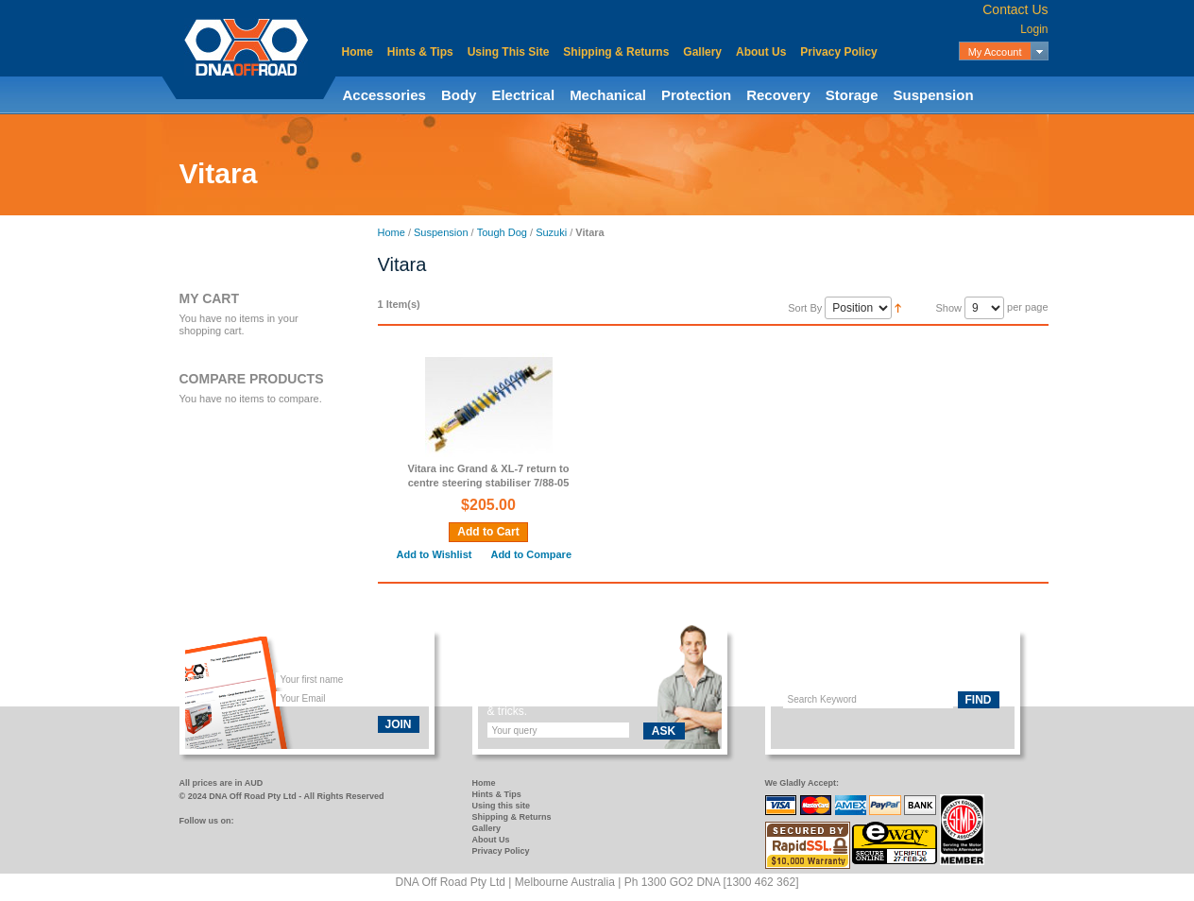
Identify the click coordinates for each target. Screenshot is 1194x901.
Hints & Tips (420, 52)
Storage (852, 95)
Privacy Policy (838, 52)
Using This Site (509, 52)
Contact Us (1015, 9)
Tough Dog (502, 232)
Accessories (384, 95)
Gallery (702, 52)
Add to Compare (530, 554)
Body (459, 95)
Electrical (522, 95)
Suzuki (551, 232)
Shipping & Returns (616, 52)
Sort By (805, 308)
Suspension (934, 95)
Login (1034, 29)
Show (948, 308)
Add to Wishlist (434, 554)
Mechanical (608, 95)
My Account (995, 52)
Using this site (501, 805)
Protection (696, 95)
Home (357, 52)
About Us (761, 52)
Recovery (778, 95)
